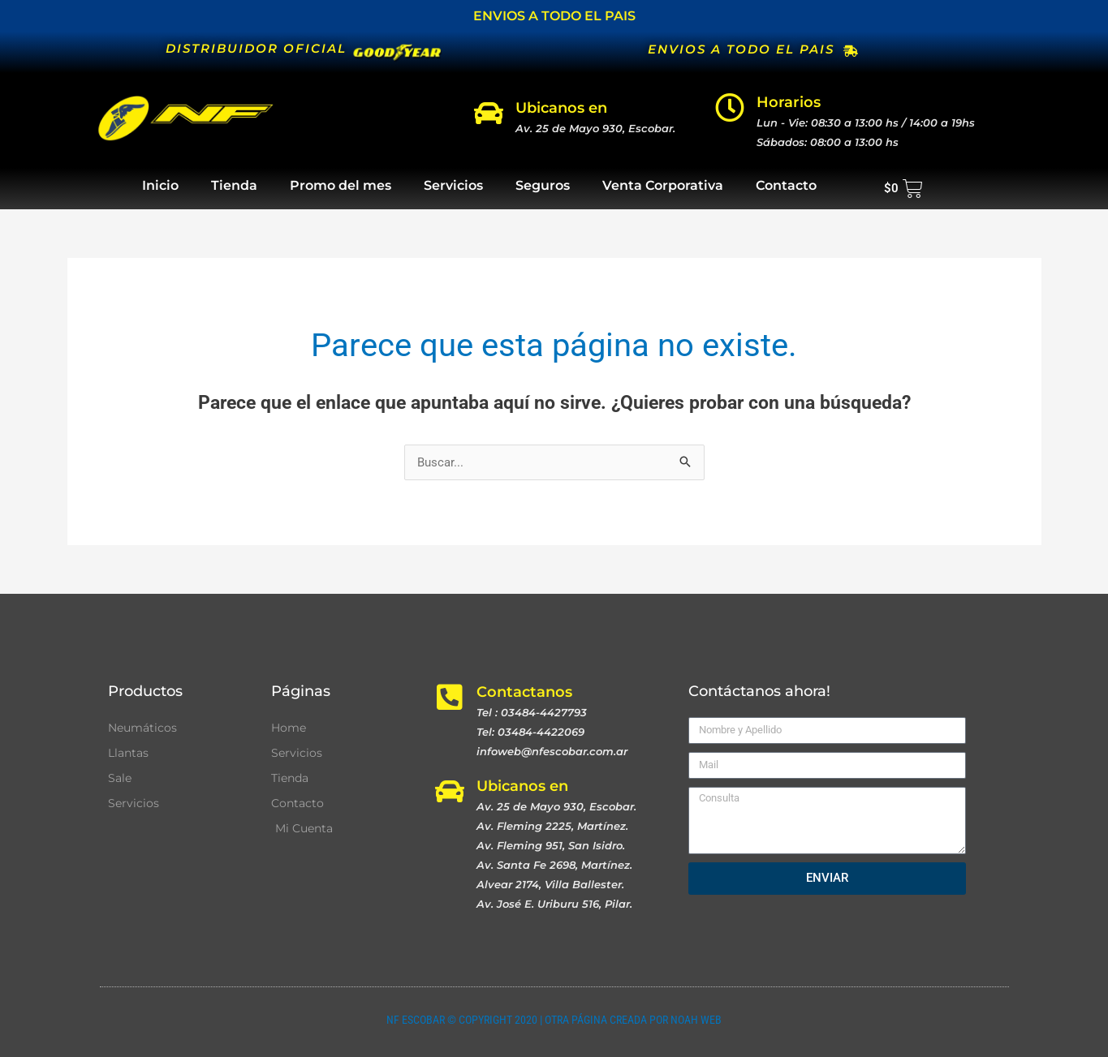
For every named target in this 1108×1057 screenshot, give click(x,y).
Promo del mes (340, 185)
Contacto (786, 185)
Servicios (453, 185)
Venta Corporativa (662, 185)
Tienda (234, 185)
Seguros (542, 185)
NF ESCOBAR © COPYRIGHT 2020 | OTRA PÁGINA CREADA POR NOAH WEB (554, 1019)
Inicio (160, 185)
